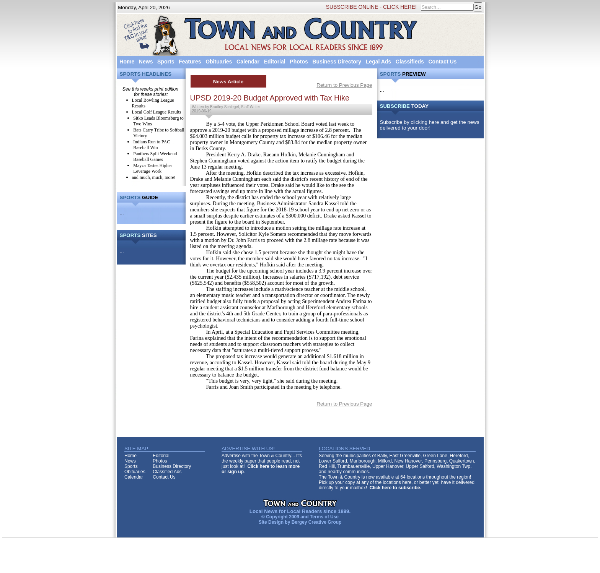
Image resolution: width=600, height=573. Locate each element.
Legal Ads (378, 61)
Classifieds (410, 61)
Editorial (274, 61)
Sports (165, 61)
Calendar (247, 61)
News (146, 61)
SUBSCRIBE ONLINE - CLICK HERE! (371, 7)
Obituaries (218, 61)
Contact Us (442, 61)
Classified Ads (167, 471)
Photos (299, 61)
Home (126, 61)
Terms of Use (324, 516)
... (122, 213)
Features (190, 61)
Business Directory (336, 61)
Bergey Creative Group (317, 522)
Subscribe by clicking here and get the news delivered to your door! (429, 125)
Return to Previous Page (344, 85)
